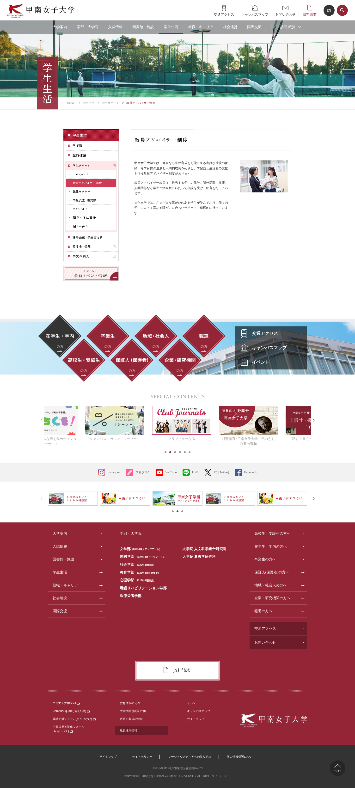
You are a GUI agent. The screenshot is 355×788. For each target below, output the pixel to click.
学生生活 (171, 27)
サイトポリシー (142, 756)
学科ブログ (143, 472)
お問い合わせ (285, 14)
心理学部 (137, 580)
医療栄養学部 (130, 596)
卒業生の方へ (265, 559)
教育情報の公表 (130, 703)
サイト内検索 (342, 10)
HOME (71, 103)
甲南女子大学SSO (66, 703)
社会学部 (137, 564)
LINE (195, 472)
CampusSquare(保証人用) (71, 711)
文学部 (140, 549)
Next (313, 420)
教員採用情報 (128, 730)
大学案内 (60, 27)
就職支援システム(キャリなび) (74, 719)
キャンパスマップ (254, 14)
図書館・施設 (143, 27)
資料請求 (309, 14)
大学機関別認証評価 (133, 711)
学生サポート (110, 103)
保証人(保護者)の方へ (271, 572)
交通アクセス (224, 14)
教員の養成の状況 (131, 719)
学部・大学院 (87, 27)
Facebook (250, 472)
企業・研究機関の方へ (272, 598)
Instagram (114, 472)
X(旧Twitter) (221, 472)
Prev (42, 420)
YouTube (171, 472)
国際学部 (142, 556)
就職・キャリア (200, 27)
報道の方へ (263, 611)
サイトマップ (195, 719)
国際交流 (254, 27)
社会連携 (230, 27)
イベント (193, 703)
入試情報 (115, 27)
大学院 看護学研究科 (199, 556)
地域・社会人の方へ (270, 585)
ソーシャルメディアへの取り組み (189, 756)
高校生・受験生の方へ (272, 533)
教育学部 (140, 572)
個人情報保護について (241, 756)
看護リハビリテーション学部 (143, 588)
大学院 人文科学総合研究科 (204, 549)
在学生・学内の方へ (270, 546)
